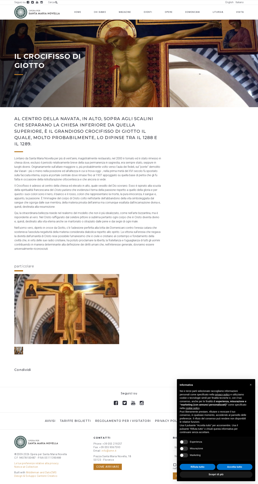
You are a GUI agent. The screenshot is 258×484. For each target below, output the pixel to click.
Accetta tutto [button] (234, 466)
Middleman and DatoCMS (41, 472)
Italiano (240, 2)
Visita (240, 12)
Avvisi (50, 421)
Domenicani (192, 12)
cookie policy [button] (192, 408)
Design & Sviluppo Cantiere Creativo (36, 476)
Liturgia (218, 12)
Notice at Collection (26, 466)
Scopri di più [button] (216, 474)
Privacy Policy (168, 421)
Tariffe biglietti (75, 421)
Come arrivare (107, 466)
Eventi (148, 12)
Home (77, 12)
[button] (250, 385)
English (229, 2)
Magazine (125, 12)
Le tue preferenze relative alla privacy (36, 463)
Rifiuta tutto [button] (198, 466)
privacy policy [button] (222, 394)
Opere (169, 12)
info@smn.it (109, 450)
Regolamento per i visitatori (123, 421)
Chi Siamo (100, 12)
